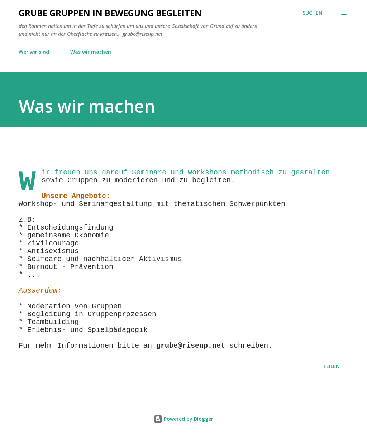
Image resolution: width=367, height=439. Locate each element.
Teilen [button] (331, 366)
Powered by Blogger (183, 418)
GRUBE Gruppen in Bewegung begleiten (110, 13)
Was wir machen (90, 51)
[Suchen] (312, 13)
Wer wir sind (34, 51)
